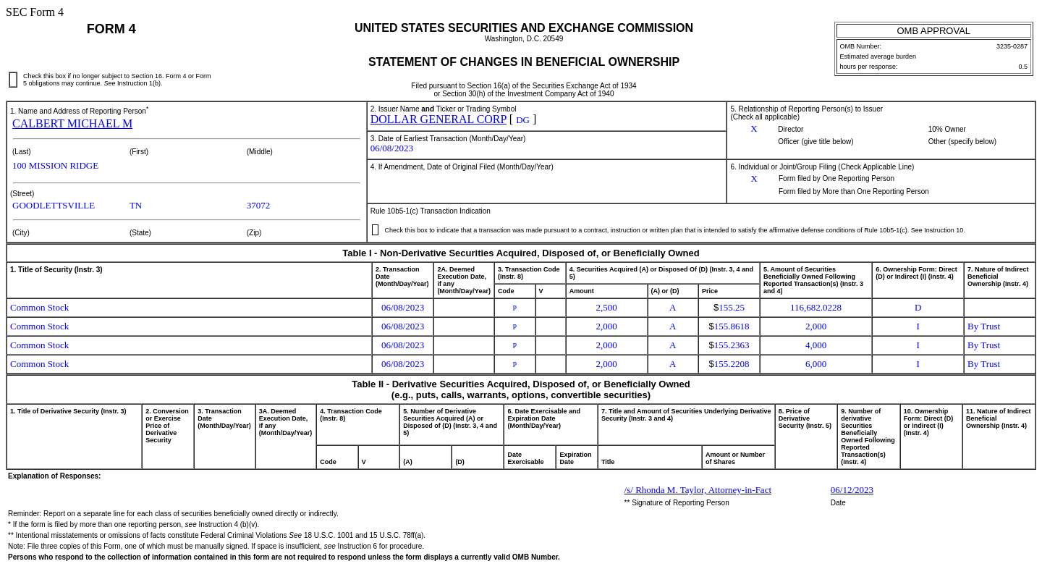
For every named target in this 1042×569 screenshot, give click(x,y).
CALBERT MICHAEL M (72, 123)
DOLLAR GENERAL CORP (438, 119)
